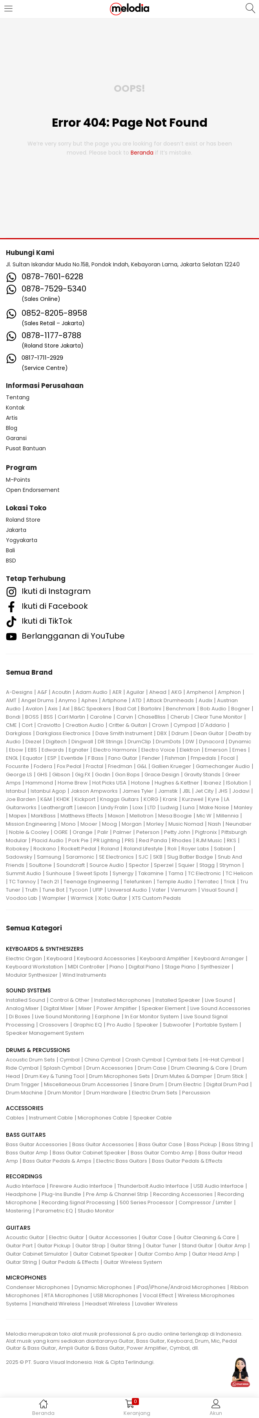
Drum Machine (24, 1092)
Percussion (196, 1092)
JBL (186, 791)
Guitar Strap (90, 1245)
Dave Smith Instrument (123, 733)
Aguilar (135, 692)
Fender (151, 758)
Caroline (101, 717)
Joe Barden (21, 799)
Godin (102, 774)
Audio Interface (25, 1186)
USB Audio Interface (218, 1186)
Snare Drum (148, 1084)
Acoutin (61, 692)
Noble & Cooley (29, 832)
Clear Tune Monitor (218, 717)
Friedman (120, 766)
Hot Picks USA (109, 782)
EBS (32, 750)
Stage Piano (180, 966)
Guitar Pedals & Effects (70, 1262)
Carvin (125, 717)
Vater (159, 890)
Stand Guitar (197, 1245)
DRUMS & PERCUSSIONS (38, 1050)
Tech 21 (49, 881)
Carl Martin (71, 717)
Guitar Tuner (161, 1245)
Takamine (151, 873)
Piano (116, 966)
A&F (42, 692)
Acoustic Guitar (25, 1237)
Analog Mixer (22, 1008)
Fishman (175, 758)
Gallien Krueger (171, 766)
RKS (231, 840)
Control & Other (69, 1000)
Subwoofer (177, 1024)
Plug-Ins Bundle (61, 1194)
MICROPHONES (26, 1277)
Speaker (147, 1024)
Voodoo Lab (21, 898)
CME (11, 725)
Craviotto (49, 725)
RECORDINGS (24, 1176)
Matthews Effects (81, 815)
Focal (228, 758)
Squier (186, 865)
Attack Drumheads (170, 700)
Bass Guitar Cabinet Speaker (89, 1152)
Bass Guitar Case (160, 1144)
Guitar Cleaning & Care (206, 1237)
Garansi (16, 438)
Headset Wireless (107, 1303)
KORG (151, 799)
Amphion (229, 692)
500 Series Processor (147, 1202)
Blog (11, 428)
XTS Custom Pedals (156, 898)
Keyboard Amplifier (165, 958)
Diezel (33, 741)
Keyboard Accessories (106, 958)
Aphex (89, 700)
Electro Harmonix (115, 750)
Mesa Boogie (175, 815)
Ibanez (212, 782)
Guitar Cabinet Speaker (103, 1254)
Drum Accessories (109, 1068)
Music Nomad (185, 824)
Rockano (44, 848)
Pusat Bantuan (26, 448)
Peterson (147, 832)
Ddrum (180, 733)
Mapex (17, 815)
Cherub (180, 717)
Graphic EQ (87, 1024)
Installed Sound (25, 1000)
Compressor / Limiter (205, 1202)
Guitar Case (157, 1237)
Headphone (21, 1194)
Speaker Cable (152, 1117)
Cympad (184, 725)
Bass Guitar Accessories (36, 1144)
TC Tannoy (22, 881)
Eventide (72, 758)
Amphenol (199, 692)
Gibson (61, 774)
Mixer (85, 1008)
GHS (42, 774)
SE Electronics (116, 857)
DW (190, 741)
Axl (65, 708)
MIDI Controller (86, 966)
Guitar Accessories (113, 1237)
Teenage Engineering (91, 881)
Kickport (85, 799)
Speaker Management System (45, 1033)
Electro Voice (158, 750)
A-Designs (19, 692)
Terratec (208, 881)
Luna (189, 807)
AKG (176, 692)
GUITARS (18, 1228)
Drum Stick (230, 1076)
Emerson (216, 750)
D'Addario (213, 725)
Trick (229, 881)
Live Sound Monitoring (62, 1016)
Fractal (94, 766)
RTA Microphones (66, 1295)
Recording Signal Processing (78, 1202)
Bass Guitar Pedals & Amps (57, 1161)
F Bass (96, 758)
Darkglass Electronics (63, 733)
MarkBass (43, 815)
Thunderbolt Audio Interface (153, 1186)
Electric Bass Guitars (121, 1161)
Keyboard (59, 958)
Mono (68, 824)
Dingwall (82, 741)
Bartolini (151, 708)
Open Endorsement (33, 490)
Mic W (204, 815)
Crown (160, 725)
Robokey (17, 848)
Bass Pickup (202, 1144)
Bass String (236, 1144)
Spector (139, 865)
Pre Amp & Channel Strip (117, 1194)
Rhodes (182, 840)
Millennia (227, 815)
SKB (157, 857)
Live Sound (218, 1000)
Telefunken (138, 881)
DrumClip (139, 741)
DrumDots (168, 741)
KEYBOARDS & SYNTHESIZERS (44, 949)
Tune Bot (53, 890)
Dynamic (240, 741)
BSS (48, 717)
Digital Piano (144, 966)
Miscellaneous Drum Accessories (86, 1084)
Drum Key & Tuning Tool (54, 1076)
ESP (52, 758)
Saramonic (80, 857)
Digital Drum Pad (227, 1084)
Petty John (177, 832)
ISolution (237, 782)
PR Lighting (106, 840)
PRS (129, 840)
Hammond (39, 782)
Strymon (230, 865)
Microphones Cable (103, 1117)
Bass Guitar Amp (27, 1152)
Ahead (157, 692)
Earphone (107, 1016)
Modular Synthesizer (32, 975)
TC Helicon (239, 873)
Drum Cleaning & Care (199, 1068)
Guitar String (125, 1245)
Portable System (217, 1024)
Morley (155, 824)
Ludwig (169, 807)
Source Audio (106, 865)
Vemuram (184, 890)
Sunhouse (58, 873)
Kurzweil (192, 799)
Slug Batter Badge (190, 857)
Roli (172, 848)
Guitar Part (19, 1245)
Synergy (123, 873)
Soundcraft (71, 865)
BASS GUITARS (26, 1135)
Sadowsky (19, 857)
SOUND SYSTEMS (28, 990)
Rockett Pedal (78, 848)
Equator (33, 758)
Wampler (54, 898)
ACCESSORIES (24, 1108)
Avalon (34, 708)
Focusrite (17, 766)
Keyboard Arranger (219, 958)
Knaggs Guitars (119, 799)
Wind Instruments (84, 975)
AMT (11, 700)
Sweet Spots (92, 873)
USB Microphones (115, 1295)
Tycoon (78, 890)
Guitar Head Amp (214, 1254)
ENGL (12, 758)
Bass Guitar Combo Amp (162, 1152)
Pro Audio (119, 1024)
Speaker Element (164, 1008)
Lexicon (86, 807)
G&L (142, 766)
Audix (205, 700)
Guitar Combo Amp (162, 1254)
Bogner (240, 708)
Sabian (223, 848)
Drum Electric (185, 1084)
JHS (223, 791)
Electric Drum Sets (154, 1092)
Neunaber (239, 824)
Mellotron (141, 815)
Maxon (116, 815)
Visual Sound (217, 890)
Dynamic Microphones (103, 1287)
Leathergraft (57, 807)
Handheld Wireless (56, 1303)
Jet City (204, 791)
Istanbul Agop (48, 791)
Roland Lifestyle (143, 848)
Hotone (140, 782)
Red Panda (153, 840)
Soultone (40, 865)
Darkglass (18, 733)
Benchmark (180, 708)
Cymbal (70, 1059)
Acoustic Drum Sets (30, 1059)
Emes (239, 750)
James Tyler (137, 791)
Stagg (207, 865)
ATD (137, 700)
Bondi (13, 717)
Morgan (132, 824)
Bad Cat (126, 708)
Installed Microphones (122, 1000)
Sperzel (163, 865)
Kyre (213, 799)
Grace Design (161, 774)
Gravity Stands (202, 774)
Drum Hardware (106, 1092)
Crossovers (54, 1024)
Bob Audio (213, 708)
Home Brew (73, 782)
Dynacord (211, 741)
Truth (31, 890)
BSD (11, 560)
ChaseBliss (152, 717)
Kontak (15, 407)
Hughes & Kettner (177, 782)
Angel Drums (37, 700)
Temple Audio (174, 881)
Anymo (67, 700)
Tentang (17, 397)
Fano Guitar (122, 758)
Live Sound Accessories (220, 1008)
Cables (15, 1117)
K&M (46, 799)
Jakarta (16, 530)
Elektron (190, 750)
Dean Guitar (208, 733)
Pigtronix (206, 832)
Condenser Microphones (38, 1287)
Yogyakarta (21, 540)
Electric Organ (24, 958)
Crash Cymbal (143, 1059)
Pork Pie (78, 840)
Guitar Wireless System (133, 1262)
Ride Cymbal (22, 1068)
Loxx (138, 807)
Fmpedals (203, 758)
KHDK (63, 799)
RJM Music (209, 840)
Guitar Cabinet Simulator (37, 1254)
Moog (109, 824)
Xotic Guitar (112, 898)
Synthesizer (215, 966)
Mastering (18, 1210)
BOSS (32, 717)
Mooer (88, 824)
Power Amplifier (117, 1008)
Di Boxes (19, 1016)
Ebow (16, 750)
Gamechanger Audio (223, 766)
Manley (243, 807)
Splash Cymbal (62, 1068)
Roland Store (23, 520)
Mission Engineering (31, 824)
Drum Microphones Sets (119, 1076)
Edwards (53, 750)
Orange (83, 832)
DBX (162, 733)
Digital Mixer (59, 1008)
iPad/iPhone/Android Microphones (181, 1287)
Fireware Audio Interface (81, 1186)
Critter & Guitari (128, 725)
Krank (170, 799)
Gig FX (82, 774)
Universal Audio (127, 890)
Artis (12, 418)
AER (117, 692)
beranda (142, 153)
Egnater (79, 750)
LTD (152, 807)
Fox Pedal (69, 766)
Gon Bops (127, 774)
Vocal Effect (158, 1295)
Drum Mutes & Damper (183, 1076)
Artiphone (114, 700)
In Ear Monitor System (152, 1016)
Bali (10, 550)
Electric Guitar (66, 1237)
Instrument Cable (51, 1117)
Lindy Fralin (114, 807)
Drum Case (152, 1068)
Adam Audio (92, 692)
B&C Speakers (92, 708)
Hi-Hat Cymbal (222, 1059)
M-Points (18, 480)
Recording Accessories (183, 1194)
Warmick (82, 898)
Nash (214, 824)
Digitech (56, 741)
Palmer (122, 832)
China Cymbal (102, 1059)
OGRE (61, 832)
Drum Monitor (64, 1092)
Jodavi (241, 791)
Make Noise (214, 807)
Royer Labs (195, 848)
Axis (53, 708)
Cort (27, 725)
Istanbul (16, 791)
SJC (143, 857)
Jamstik (168, 791)
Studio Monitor (96, 1210)
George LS (19, 774)
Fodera (43, 766)
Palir (102, 832)
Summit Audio (23, 873)
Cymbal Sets (182, 1059)
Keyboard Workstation (34, 966)
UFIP (98, 890)
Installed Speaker (177, 1000)
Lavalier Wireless (156, 1303)
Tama (175, 873)
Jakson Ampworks (94, 791)
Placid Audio (48, 840)
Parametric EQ (54, 1210)
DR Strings (110, 741)
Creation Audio (85, 725)
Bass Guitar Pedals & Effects (187, 1161)
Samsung (49, 857)
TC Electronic (204, 873)
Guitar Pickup (54, 1245)
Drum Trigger (22, 1084)
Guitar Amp (232, 1245)
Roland (110, 848)
